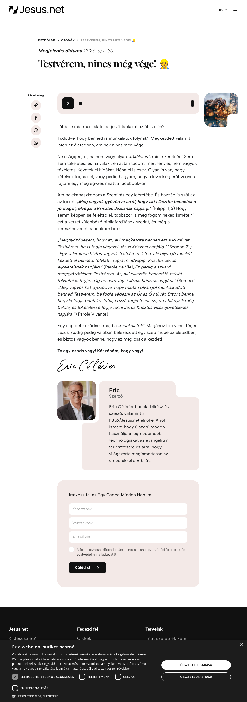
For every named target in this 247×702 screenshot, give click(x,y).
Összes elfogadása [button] (196, 665)
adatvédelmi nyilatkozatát (96, 554)
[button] (83, 696)
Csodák (68, 40)
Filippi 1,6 (163, 208)
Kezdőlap (46, 40)
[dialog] (123, 671)
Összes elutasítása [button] (196, 677)
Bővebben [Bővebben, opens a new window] (124, 669)
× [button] (241, 645)
